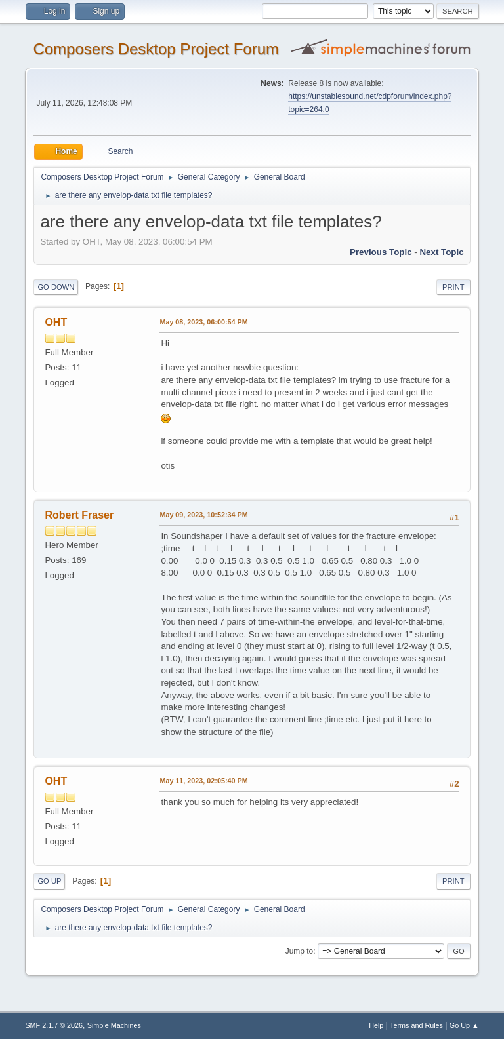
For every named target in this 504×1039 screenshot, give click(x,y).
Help (376, 1025)
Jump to (299, 951)
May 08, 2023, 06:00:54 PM (203, 322)
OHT (56, 322)
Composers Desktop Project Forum (156, 49)
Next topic (441, 252)
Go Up (49, 881)
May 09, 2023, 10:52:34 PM (203, 515)
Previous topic (381, 252)
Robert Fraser (79, 514)
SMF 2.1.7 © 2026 (54, 1025)
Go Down (55, 287)
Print (453, 287)
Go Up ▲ (464, 1025)
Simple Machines (114, 1025)
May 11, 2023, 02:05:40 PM (203, 781)
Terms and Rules (416, 1025)
